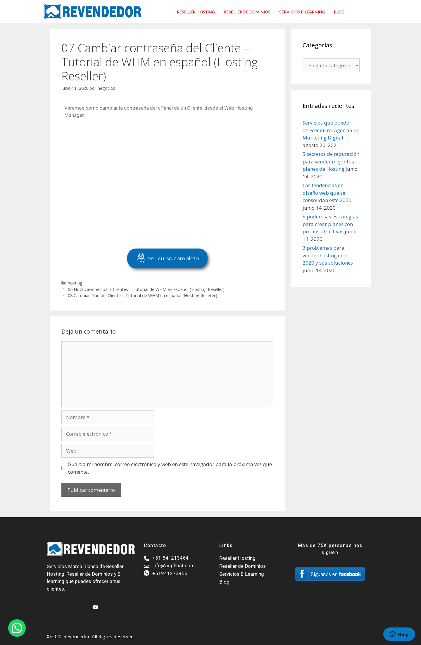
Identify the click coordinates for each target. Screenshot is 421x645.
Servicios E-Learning (302, 11)
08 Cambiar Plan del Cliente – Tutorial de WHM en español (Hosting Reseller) (142, 295)
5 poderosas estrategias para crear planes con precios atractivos (330, 224)
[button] (17, 628)
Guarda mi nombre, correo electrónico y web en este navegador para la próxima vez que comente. (170, 468)
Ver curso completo (167, 258)
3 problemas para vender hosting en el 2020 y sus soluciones (328, 255)
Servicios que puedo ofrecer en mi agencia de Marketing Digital (331, 130)
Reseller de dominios (247, 11)
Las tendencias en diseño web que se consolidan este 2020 (327, 192)
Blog (339, 11)
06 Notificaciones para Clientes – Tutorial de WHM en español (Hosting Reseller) (146, 289)
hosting (75, 283)
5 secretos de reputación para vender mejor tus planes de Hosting (331, 161)
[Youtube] (94, 604)
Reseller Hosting (196, 11)
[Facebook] (84, 604)
